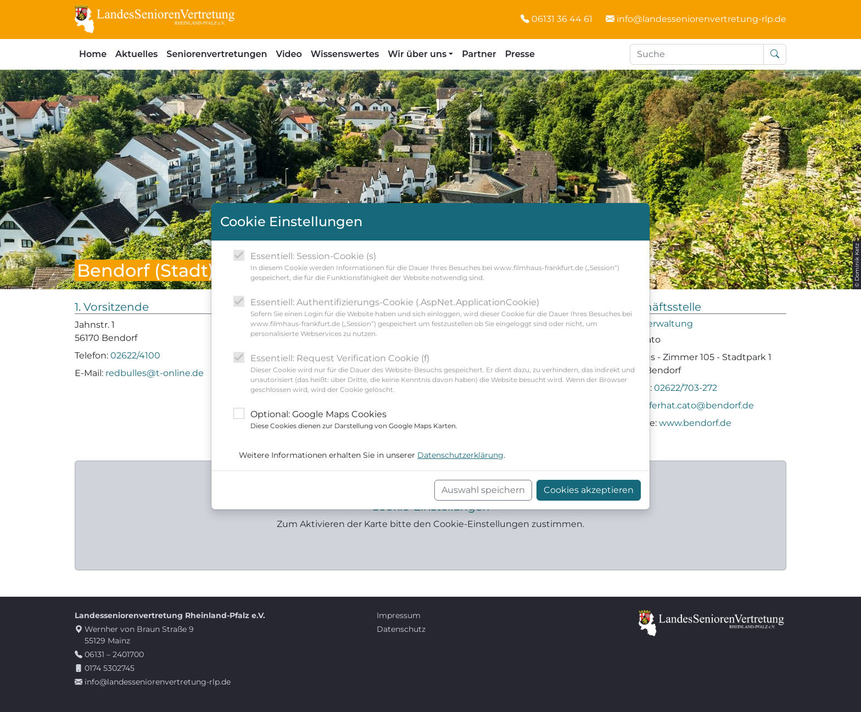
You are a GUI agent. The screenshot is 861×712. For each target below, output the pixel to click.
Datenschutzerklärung (460, 455)
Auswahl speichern (483, 490)
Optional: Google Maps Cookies (353, 420)
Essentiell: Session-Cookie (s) (445, 267)
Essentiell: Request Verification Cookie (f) (445, 374)
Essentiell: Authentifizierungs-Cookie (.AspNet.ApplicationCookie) (445, 318)
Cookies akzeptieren (589, 490)
